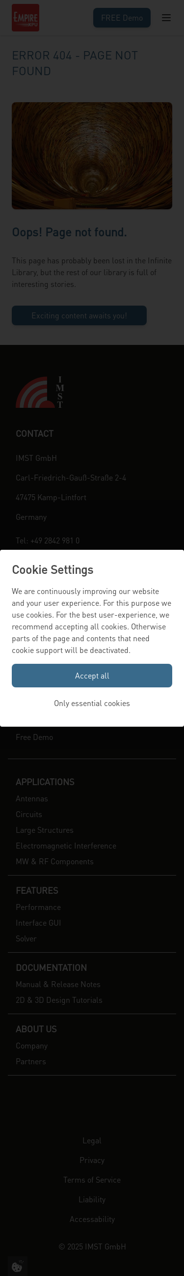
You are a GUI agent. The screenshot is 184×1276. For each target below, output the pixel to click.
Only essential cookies (92, 703)
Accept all (92, 675)
